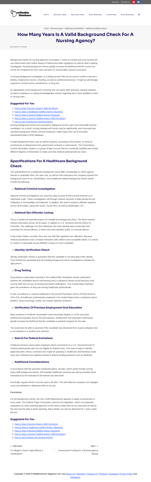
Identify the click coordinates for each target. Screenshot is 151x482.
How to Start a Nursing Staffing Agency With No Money (40, 118)
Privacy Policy (126, 474)
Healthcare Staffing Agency (96, 28)
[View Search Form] (139, 14)
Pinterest (103, 474)
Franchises (111, 15)
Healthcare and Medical (74, 28)
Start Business (95, 15)
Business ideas (60, 15)
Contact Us (125, 2)
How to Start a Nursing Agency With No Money (36, 108)
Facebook (113, 474)
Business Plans (77, 15)
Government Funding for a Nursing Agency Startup (77, 449)
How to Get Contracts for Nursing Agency (34, 122)
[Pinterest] (134, 2)
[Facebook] (138, 2)
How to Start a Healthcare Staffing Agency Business (39, 112)
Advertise (80, 474)
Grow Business (127, 15)
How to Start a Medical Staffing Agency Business (37, 115)
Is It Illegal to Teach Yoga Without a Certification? (31, 449)
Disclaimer (75, 477)
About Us (115, 2)
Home (46, 15)
